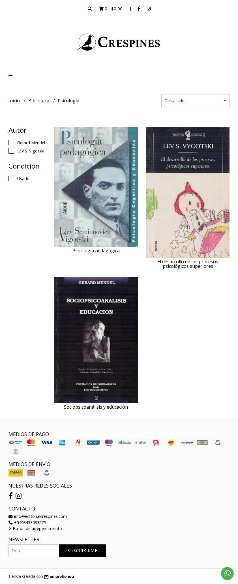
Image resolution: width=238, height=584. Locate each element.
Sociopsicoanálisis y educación (96, 407)
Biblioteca (39, 101)
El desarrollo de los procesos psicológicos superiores (187, 263)
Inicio (14, 101)
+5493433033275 (27, 522)
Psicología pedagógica (96, 250)
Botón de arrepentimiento (35, 528)
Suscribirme (82, 551)
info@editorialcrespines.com (37, 516)
